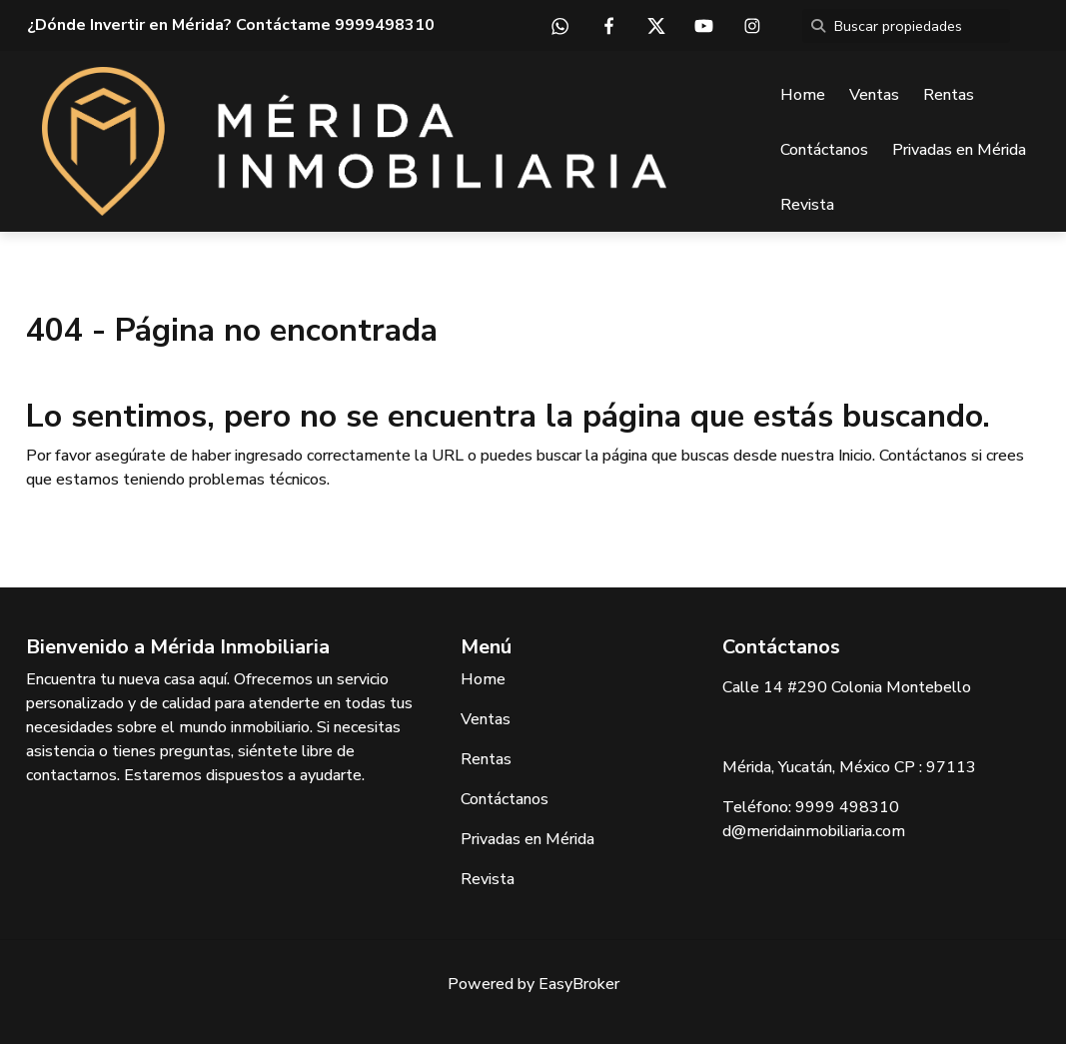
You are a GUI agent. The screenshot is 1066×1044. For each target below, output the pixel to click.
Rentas (948, 95)
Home (802, 95)
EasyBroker (578, 984)
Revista (807, 205)
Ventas (874, 95)
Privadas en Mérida (959, 150)
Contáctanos (824, 150)
